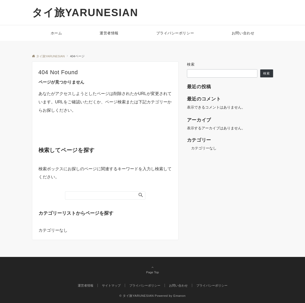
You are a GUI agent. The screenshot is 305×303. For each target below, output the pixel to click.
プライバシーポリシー (212, 285)
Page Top (152, 269)
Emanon (179, 295)
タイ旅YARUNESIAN (85, 12)
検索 (191, 64)
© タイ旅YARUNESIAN (136, 295)
